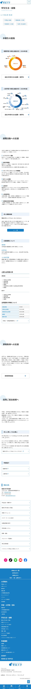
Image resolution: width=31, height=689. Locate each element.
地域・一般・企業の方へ (15, 578)
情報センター (4, 645)
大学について (4, 586)
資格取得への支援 (9, 24)
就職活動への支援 (20, 20)
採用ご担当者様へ (22, 24)
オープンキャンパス (11, 688)
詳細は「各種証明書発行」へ (10, 321)
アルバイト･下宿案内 (7, 538)
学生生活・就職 (6, 617)
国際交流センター (5, 650)
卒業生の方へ (15, 575)
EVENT (3, 656)
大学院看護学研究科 (5, 609)
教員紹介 (3, 588)
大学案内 (4, 581)
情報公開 (3, 590)
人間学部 (5, 474)
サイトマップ (21, 675)
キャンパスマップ (5, 595)
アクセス (3, 597)
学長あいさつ (4, 584)
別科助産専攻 (4, 612)
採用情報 (3, 601)
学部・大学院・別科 (8, 605)
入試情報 (19, 688)
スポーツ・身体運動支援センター (8, 652)
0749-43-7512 (8, 492)
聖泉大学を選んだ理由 (7, 507)
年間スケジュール (6, 513)
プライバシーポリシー (11, 675)
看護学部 (5, 468)
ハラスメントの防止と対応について (10, 549)
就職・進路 (4, 533)
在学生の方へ (15, 573)
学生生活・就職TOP (6, 502)
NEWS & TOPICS (7, 659)
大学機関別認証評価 (5, 593)
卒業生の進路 (8, 20)
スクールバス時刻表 (5, 599)
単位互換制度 (5, 543)
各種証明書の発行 (6, 523)
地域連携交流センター (5, 648)
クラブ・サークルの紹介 (8, 518)
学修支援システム (6, 528)
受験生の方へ (14, 570)
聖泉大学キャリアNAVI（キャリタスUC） (13, 451)
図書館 (2, 643)
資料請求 (4, 688)
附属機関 (4, 641)
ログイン (15, 230)
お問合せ (3, 675)
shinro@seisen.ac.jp (11, 495)
